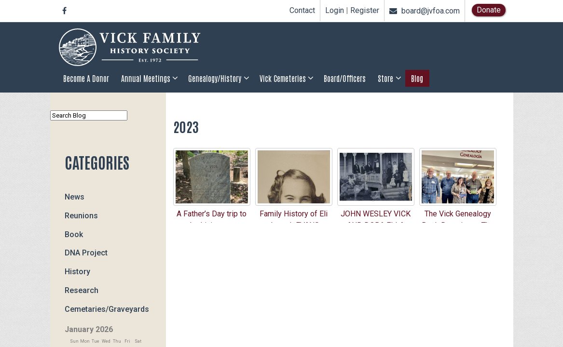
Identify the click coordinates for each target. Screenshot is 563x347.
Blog (417, 78)
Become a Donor (86, 78)
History (77, 271)
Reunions (81, 215)
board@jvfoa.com (424, 10)
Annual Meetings (145, 78)
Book (74, 234)
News (74, 196)
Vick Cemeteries (283, 78)
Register (364, 10)
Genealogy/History (214, 78)
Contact (302, 10)
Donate (489, 9)
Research (81, 290)
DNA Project (86, 252)
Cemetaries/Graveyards (107, 308)
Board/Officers (345, 78)
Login (334, 10)
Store (385, 78)
